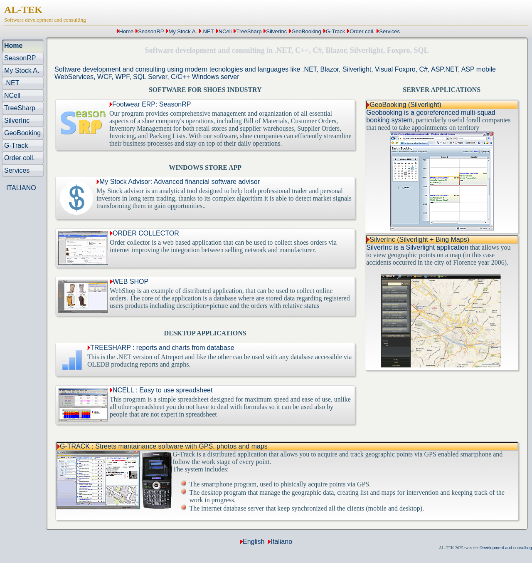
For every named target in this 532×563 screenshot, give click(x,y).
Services (389, 31)
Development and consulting (506, 548)
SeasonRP (151, 31)
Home (126, 31)
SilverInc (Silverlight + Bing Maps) (419, 239)
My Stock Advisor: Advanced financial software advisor (178, 181)
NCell (225, 31)
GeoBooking (306, 31)
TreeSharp (248, 31)
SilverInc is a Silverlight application (417, 247)
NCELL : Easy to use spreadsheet (161, 390)
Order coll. (362, 31)
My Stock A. (182, 31)
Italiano (281, 541)
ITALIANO (21, 187)
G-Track (335, 31)
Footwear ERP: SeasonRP (150, 104)
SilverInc (276, 31)
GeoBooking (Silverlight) (405, 104)
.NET (208, 31)
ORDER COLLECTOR (144, 233)
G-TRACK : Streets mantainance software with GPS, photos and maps (164, 446)
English (253, 541)
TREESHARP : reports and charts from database (160, 347)
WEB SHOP (129, 281)
